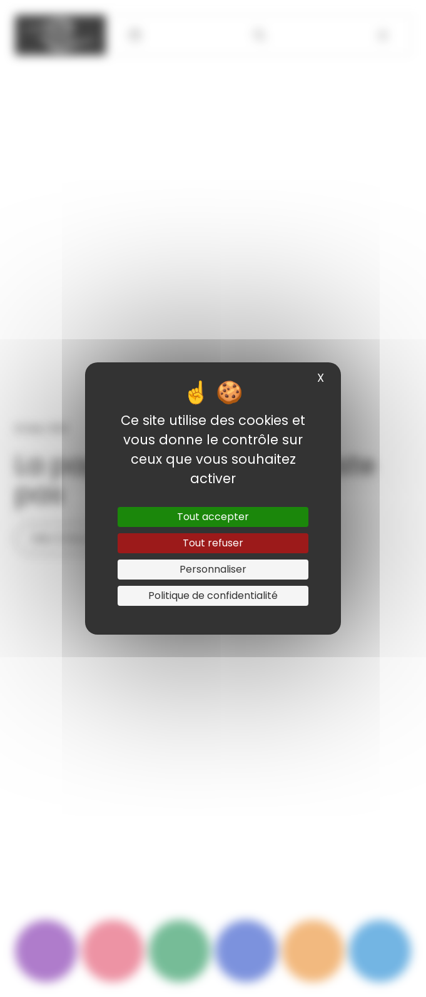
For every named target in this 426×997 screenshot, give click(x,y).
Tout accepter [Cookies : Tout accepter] (213, 516)
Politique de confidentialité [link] (213, 595)
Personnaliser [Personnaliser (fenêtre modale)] (213, 569)
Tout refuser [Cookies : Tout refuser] (213, 543)
